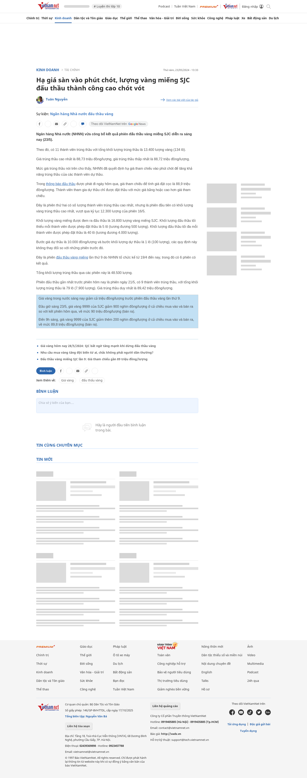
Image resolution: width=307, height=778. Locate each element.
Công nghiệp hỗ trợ (171, 664)
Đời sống (182, 18)
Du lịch (274, 18)
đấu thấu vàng (92, 380)
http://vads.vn (171, 734)
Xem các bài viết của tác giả (182, 100)
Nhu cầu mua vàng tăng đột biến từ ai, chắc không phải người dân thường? (97, 352)
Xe (243, 18)
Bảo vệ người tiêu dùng (174, 672)
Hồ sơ (205, 689)
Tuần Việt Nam (184, 6)
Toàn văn (163, 655)
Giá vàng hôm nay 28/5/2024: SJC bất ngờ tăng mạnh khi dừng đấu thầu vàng (98, 346)
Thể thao (140, 18)
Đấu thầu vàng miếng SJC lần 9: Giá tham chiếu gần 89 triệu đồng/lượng (94, 359)
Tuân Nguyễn (57, 99)
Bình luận (46, 371)
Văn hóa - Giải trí (161, 18)
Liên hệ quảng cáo (165, 706)
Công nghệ (215, 18)
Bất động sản (257, 18)
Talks (205, 681)
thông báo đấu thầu (60, 184)
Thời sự (47, 18)
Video (251, 655)
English (206, 672)
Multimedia (255, 664)
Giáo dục (111, 18)
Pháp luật (232, 18)
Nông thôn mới (212, 646)
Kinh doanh (63, 18)
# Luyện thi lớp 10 (107, 6)
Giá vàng (67, 380)
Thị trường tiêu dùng (172, 681)
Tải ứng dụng (236, 724)
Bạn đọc (119, 681)
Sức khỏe (198, 18)
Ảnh (250, 646)
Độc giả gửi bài (260, 724)
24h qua (253, 681)
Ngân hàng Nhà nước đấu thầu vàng (81, 114)
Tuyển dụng (248, 731)
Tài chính (72, 70)
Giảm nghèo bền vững (173, 689)
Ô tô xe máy (121, 655)
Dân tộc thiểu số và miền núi (221, 655)
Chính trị (32, 18)
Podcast (164, 6)
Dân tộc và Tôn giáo (88, 18)
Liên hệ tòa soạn (78, 726)
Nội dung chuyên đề (216, 664)
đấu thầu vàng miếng (72, 257)
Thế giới (126, 18)
